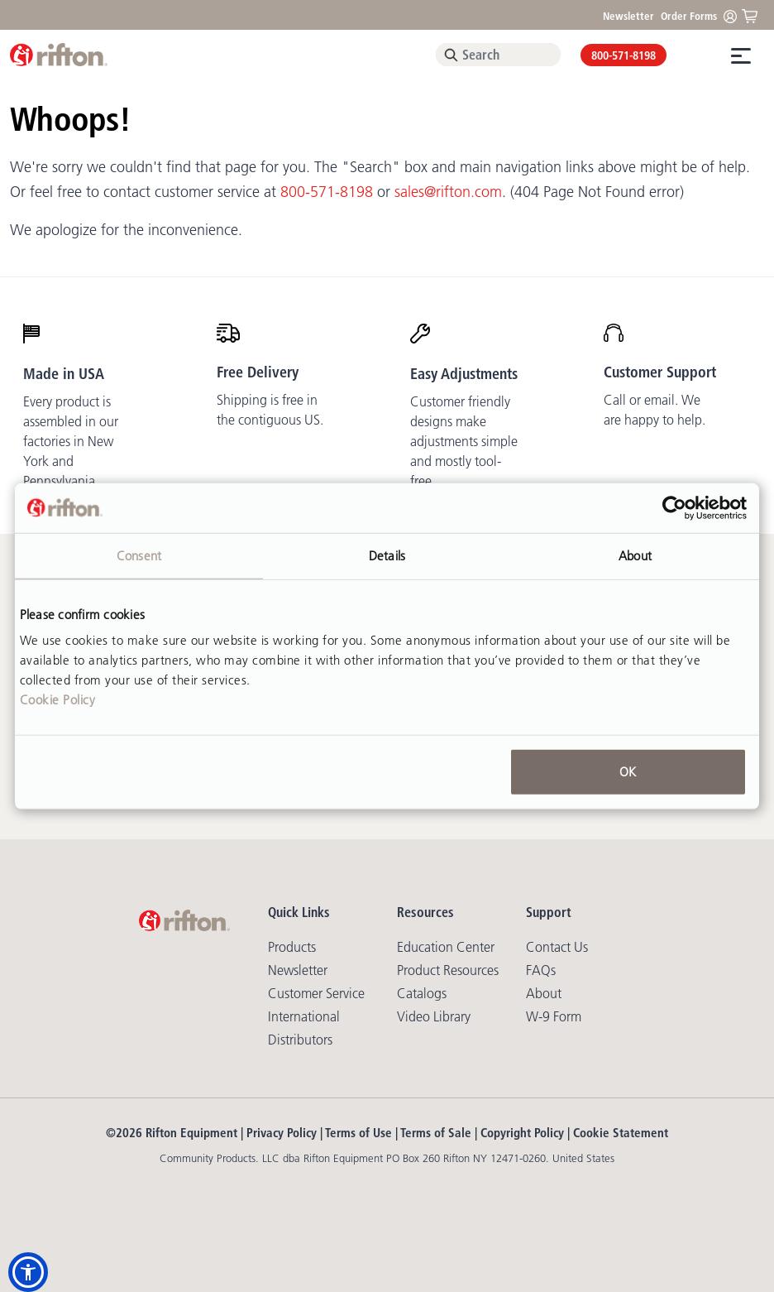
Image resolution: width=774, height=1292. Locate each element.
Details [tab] (387, 555)
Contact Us (557, 947)
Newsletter (628, 15)
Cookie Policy (58, 700)
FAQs (541, 970)
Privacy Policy (281, 1133)
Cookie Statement (620, 1133)
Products (292, 947)
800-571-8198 (623, 55)
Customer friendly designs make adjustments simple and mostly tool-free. (464, 441)
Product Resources (448, 970)
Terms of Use (358, 1133)
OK (627, 772)
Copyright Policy (522, 1133)
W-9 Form (553, 1016)
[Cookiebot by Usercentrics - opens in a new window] (674, 507)
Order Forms (689, 15)
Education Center (445, 947)
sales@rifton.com (448, 192)
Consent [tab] (139, 555)
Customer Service (316, 993)
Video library (434, 1016)
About (543, 993)
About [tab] (635, 555)
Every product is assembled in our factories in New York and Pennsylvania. (70, 441)
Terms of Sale (435, 1133)
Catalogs (422, 993)
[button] (28, 1272)
